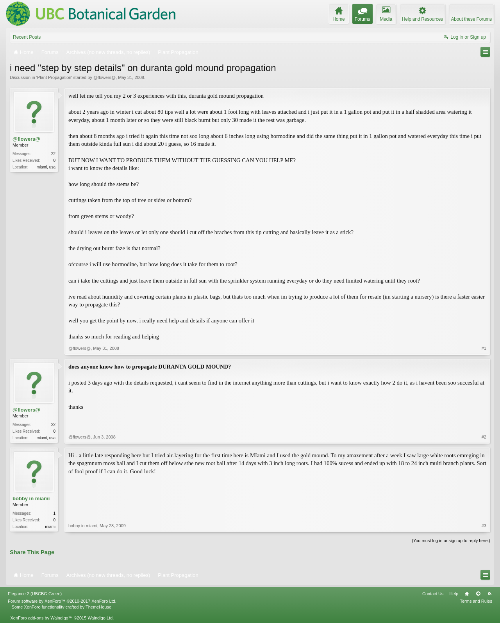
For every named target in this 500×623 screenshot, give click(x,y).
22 (53, 154)
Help (453, 593)
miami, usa (46, 167)
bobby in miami (31, 498)
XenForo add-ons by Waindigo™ (41, 618)
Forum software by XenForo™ (62, 601)
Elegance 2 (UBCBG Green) (35, 593)
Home (467, 593)
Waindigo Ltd (100, 618)
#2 (484, 437)
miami (50, 527)
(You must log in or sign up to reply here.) (451, 540)
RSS (489, 593)
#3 (484, 525)
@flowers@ (104, 77)
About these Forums (471, 19)
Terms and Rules (476, 601)
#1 (484, 348)
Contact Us (432, 593)
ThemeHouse (98, 607)
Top (478, 593)
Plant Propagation (54, 77)
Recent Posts (27, 37)
